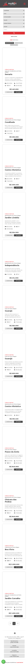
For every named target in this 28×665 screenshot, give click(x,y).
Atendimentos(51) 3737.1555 (14, 641)
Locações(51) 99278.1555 (14, 651)
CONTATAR (9, 92)
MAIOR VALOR (14, 44)
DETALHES (18, 92)
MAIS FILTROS (14, 36)
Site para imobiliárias (14, 662)
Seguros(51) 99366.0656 (14, 655)
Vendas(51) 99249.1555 (14, 646)
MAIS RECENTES (9, 42)
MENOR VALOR (18, 42)
